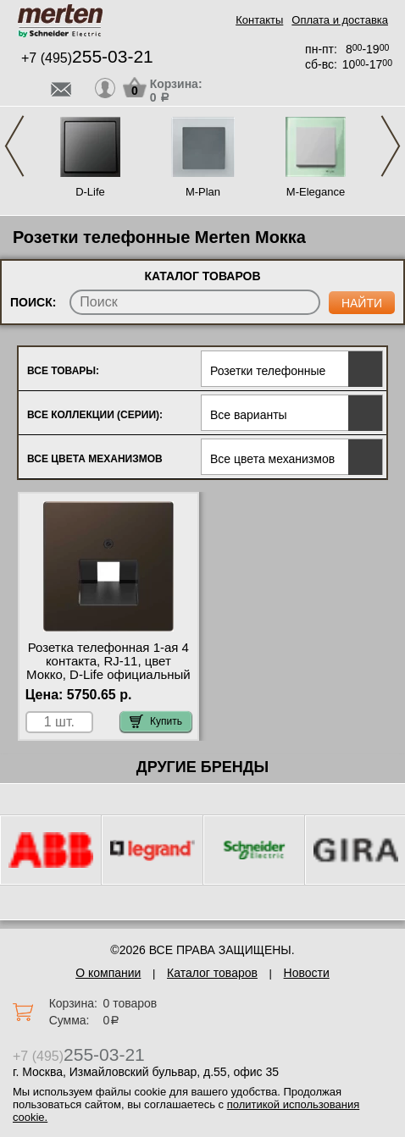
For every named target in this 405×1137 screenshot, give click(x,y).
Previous (14, 146)
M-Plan (203, 191)
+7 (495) (87, 58)
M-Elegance (315, 191)
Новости (307, 973)
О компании (108, 973)
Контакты (259, 20)
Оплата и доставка (339, 20)
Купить (156, 721)
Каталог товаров (212, 973)
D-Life (90, 191)
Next (390, 146)
